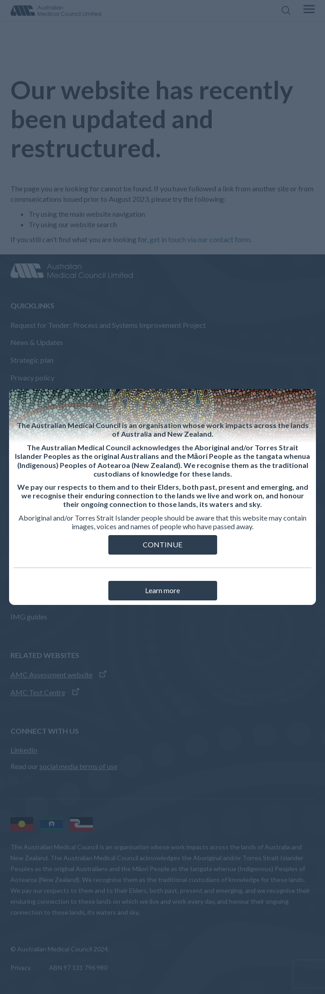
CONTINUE (162, 544)
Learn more (162, 590)
